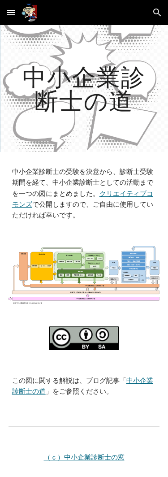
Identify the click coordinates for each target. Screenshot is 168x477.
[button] (11, 12)
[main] (84, 88)
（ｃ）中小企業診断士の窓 (84, 457)
